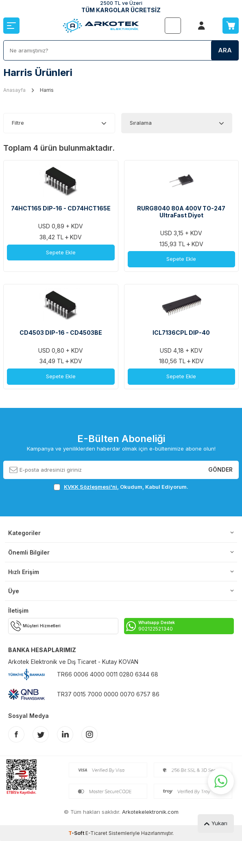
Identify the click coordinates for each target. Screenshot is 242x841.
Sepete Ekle (61, 252)
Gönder (220, 469)
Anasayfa (14, 90)
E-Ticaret (96, 833)
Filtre (18, 122)
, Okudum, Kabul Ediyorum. (121, 486)
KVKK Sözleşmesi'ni (90, 486)
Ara (225, 50)
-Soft (76, 833)
